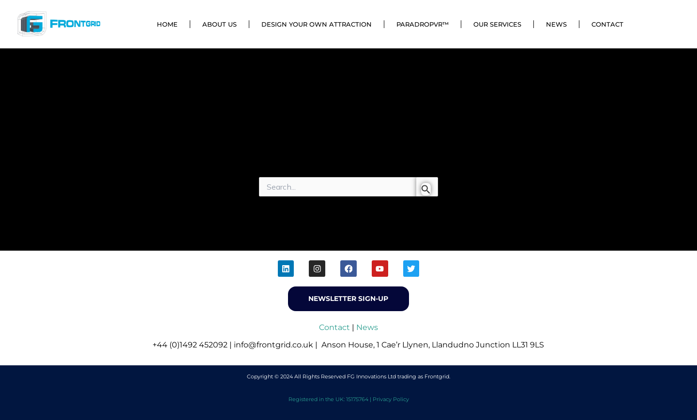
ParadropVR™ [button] (422, 24)
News (556, 24)
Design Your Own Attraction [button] (316, 24)
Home (167, 24)
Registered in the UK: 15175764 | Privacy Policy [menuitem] (348, 399)
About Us (219, 24)
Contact (607, 24)
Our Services (497, 24)
